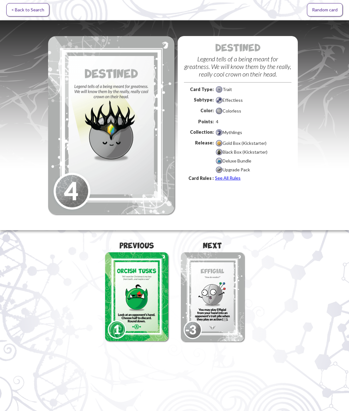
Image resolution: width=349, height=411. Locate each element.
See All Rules (228, 178)
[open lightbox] (111, 125)
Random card (325, 9)
